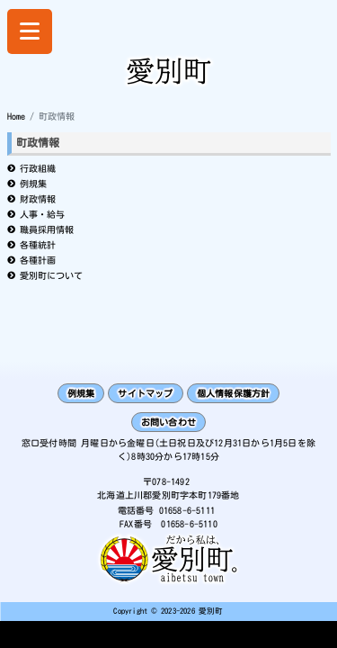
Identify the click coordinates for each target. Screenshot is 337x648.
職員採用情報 (47, 229)
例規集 (33, 183)
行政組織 (38, 168)
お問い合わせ (168, 422)
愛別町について (51, 275)
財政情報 (38, 198)
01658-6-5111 (187, 510)
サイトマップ (145, 393)
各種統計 (38, 244)
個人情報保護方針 (233, 393)
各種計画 (38, 260)
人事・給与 (42, 214)
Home (16, 116)
